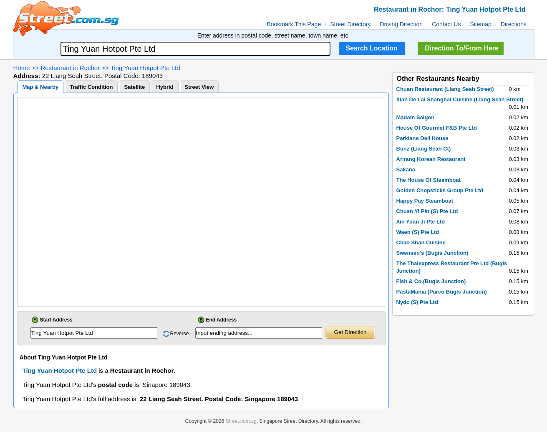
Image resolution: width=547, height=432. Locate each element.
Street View (199, 87)
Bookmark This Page (294, 24)
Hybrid (164, 87)
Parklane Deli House (422, 138)
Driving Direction (401, 24)
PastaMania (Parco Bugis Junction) (441, 292)
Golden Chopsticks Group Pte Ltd (440, 190)
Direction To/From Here (462, 48)
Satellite (134, 87)
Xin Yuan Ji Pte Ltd (420, 222)
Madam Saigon (415, 117)
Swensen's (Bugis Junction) (432, 253)
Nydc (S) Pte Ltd (417, 302)
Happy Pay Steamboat (425, 201)
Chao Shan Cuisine (421, 242)
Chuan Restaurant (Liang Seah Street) (445, 89)
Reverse (179, 334)
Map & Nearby (41, 87)
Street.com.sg (241, 421)
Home (21, 67)
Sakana (406, 169)
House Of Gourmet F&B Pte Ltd (436, 128)
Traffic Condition (91, 87)
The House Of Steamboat (428, 180)
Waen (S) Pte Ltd (417, 232)
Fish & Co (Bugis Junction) (431, 281)
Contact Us (446, 24)
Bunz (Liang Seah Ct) (423, 149)
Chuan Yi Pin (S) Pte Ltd (427, 211)
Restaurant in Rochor (70, 67)
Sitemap (480, 24)
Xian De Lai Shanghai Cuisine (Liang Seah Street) (460, 99)
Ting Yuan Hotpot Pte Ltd (145, 67)
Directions (514, 24)
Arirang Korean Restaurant (431, 159)
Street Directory (350, 24)
